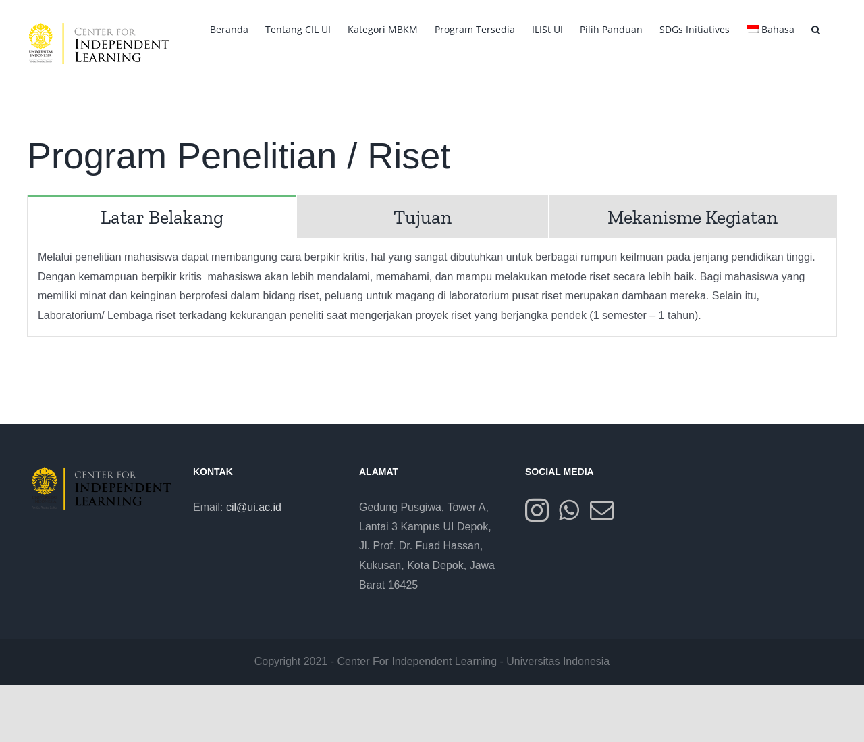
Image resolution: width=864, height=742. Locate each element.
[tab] (162, 216)
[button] (815, 28)
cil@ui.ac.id (253, 507)
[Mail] (602, 510)
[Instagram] (537, 510)
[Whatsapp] (569, 510)
